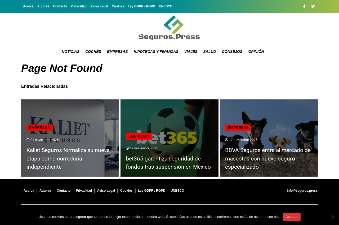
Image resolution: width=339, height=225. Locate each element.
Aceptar (292, 217)
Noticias (70, 51)
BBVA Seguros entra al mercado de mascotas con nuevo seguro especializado (268, 158)
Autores (43, 6)
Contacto (60, 6)
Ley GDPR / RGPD (141, 6)
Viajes (191, 51)
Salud (209, 51)
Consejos (232, 51)
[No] (332, 216)
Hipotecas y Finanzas (156, 51)
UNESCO (165, 6)
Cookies (118, 6)
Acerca (28, 6)
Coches (93, 51)
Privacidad (78, 6)
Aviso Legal (99, 6)
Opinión (256, 51)
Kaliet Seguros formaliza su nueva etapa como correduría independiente (68, 158)
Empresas (117, 51)
